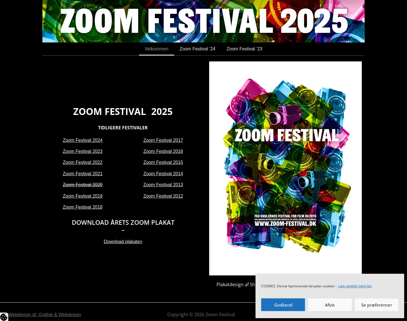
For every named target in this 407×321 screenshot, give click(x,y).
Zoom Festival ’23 (244, 48)
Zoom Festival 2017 (163, 140)
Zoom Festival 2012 (163, 196)
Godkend (283, 305)
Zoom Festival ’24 (197, 48)
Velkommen (156, 48)
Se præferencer (376, 305)
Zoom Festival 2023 (83, 151)
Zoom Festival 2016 (163, 151)
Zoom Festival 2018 (83, 207)
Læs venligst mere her (355, 286)
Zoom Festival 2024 (83, 140)
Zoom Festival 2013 (163, 184)
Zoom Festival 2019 (83, 196)
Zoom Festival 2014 (163, 173)
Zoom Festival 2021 (83, 173)
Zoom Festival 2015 (163, 162)
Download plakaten (123, 241)
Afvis (330, 305)
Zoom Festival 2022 (83, 162)
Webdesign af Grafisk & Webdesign (44, 314)
